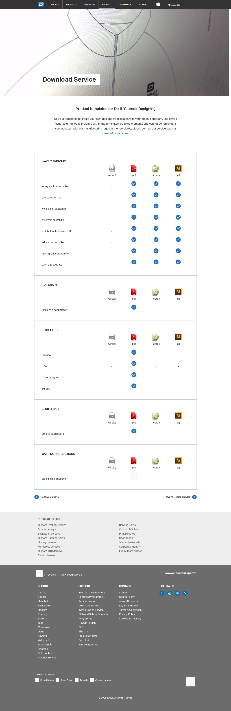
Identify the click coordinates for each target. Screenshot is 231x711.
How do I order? (87, 622)
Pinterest (185, 593)
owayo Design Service (178, 497)
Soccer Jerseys (47, 529)
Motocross (44, 627)
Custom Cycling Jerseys (52, 525)
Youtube (169, 593)
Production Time (88, 635)
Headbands (126, 538)
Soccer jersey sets (129, 542)
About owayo (125, 4)
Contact (143, 4)
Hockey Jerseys (47, 542)
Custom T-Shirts (128, 529)
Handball (43, 601)
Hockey (42, 609)
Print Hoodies (127, 533)
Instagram (177, 593)
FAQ (81, 627)
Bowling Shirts (127, 525)
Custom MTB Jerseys (50, 551)
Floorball (43, 648)
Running (42, 614)
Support (106, 4)
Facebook (161, 593)
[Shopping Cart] (158, 4)
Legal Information (129, 605)
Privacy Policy (127, 614)
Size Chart (84, 631)
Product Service (47, 657)
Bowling (42, 635)
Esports (42, 618)
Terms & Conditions (130, 609)
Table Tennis (45, 644)
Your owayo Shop (88, 644)
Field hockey (45, 653)
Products (71, 4)
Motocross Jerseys (49, 546)
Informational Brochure (92, 592)
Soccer (42, 596)
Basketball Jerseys (49, 533)
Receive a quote (50, 497)
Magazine (174, 4)
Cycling (42, 592)
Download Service (89, 605)
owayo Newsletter (129, 601)
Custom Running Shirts (51, 538)
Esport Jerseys (46, 555)
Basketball (44, 605)
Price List (84, 640)
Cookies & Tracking (130, 618)
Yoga (40, 622)
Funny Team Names (130, 551)
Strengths (89, 4)
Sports (55, 4)
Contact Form (127, 596)
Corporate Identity (130, 546)
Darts (41, 631)
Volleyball (43, 640)
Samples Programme (91, 596)
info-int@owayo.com (115, 133)
